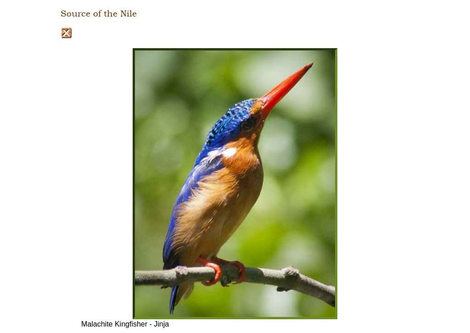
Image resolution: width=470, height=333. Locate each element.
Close (66, 33)
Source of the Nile (99, 14)
